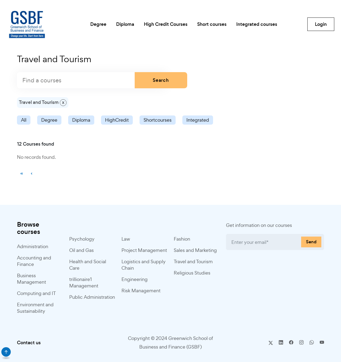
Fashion (182, 239)
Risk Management (141, 290)
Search (161, 80)
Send (311, 242)
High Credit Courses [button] (165, 24)
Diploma (81, 120)
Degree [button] (98, 24)
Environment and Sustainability (35, 307)
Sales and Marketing (195, 250)
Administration (32, 246)
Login (321, 24)
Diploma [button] (125, 24)
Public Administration (92, 297)
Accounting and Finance (34, 261)
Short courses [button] (212, 24)
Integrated (197, 120)
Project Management (144, 250)
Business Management (31, 278)
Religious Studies (192, 273)
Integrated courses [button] (256, 24)
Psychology (82, 239)
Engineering (134, 279)
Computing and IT (36, 293)
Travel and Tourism (193, 261)
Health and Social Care (87, 264)
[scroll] (6, 352)
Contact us (29, 342)
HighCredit (117, 120)
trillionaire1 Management (83, 282)
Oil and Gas (81, 250)
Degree (49, 120)
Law (125, 239)
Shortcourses (158, 120)
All (23, 120)
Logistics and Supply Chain (143, 264)
